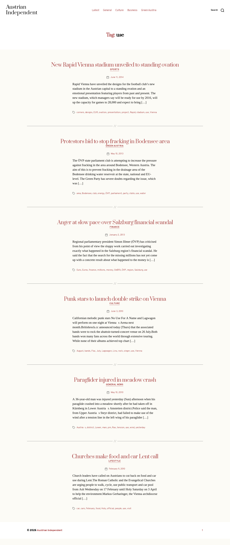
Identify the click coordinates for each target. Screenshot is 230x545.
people (119, 514)
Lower (99, 433)
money (111, 274)
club (95, 198)
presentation (115, 112)
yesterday (142, 433)
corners (80, 112)
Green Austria (148, 10)
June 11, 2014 (117, 77)
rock (121, 356)
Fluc (94, 356)
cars (83, 514)
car (78, 514)
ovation (104, 112)
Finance (115, 232)
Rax (115, 433)
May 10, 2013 (117, 158)
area (79, 198)
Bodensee (87, 198)
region (132, 274)
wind (133, 433)
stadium (142, 112)
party (127, 198)
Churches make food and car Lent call (115, 462)
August (80, 356)
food (98, 514)
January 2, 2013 (117, 239)
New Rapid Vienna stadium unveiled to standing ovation (115, 64)
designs (89, 112)
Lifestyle (115, 467)
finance (93, 274)
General (107, 10)
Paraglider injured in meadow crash (115, 385)
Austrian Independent (50, 536)
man (105, 433)
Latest (95, 10)
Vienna (80, 116)
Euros (86, 274)
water (145, 198)
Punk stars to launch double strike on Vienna (115, 303)
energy (102, 198)
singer (128, 356)
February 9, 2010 (117, 475)
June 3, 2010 (117, 316)
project (127, 112)
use (149, 112)
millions (102, 274)
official (111, 514)
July (99, 356)
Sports (115, 70)
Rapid (134, 112)
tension (122, 433)
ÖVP (109, 198)
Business (132, 10)
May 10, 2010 (117, 398)
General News (115, 390)
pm (110, 433)
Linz (116, 356)
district (91, 433)
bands (88, 356)
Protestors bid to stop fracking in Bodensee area (115, 145)
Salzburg (140, 274)
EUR (96, 112)
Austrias (81, 433)
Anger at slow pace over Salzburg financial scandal (115, 227)
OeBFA (119, 274)
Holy (104, 514)
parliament (117, 198)
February (90, 514)
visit (131, 514)
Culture (119, 10)
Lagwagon (108, 356)
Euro (79, 274)
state (133, 198)
